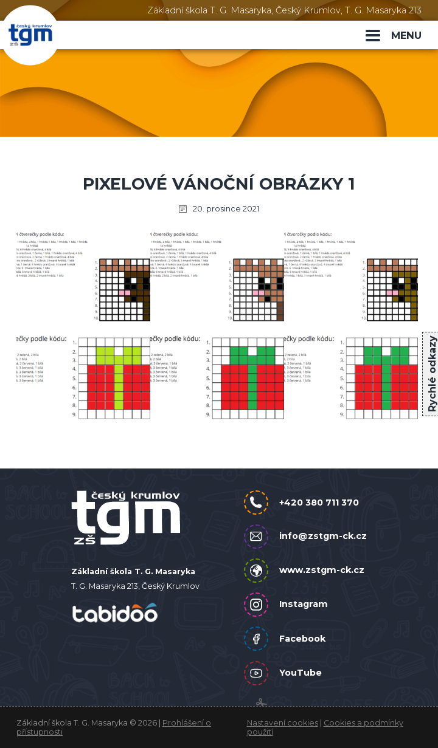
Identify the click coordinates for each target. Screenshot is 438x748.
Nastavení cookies (282, 722)
